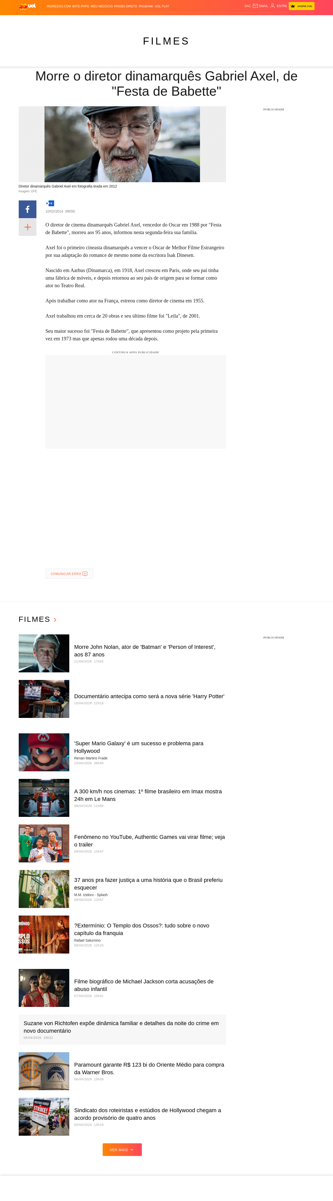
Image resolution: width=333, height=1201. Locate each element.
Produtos (28, 20)
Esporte (138, 20)
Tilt (217, 20)
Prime (276, 20)
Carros (91, 20)
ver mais (122, 1150)
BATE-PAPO (80, 6)
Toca (287, 20)
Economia (108, 20)
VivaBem (206, 20)
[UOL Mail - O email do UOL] (260, 6)
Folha (124, 20)
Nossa (258, 20)
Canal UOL (241, 20)
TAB (267, 20)
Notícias (58, 20)
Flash (44, 20)
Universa (189, 20)
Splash (173, 20)
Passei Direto (125, 6)
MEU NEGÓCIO (102, 6)
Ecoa (226, 20)
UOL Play (162, 6)
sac (248, 6)
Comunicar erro (69, 574)
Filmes (166, 41)
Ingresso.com (59, 6)
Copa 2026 (156, 20)
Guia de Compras (309, 20)
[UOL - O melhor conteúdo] (27, 6)
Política (75, 20)
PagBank (146, 6)
